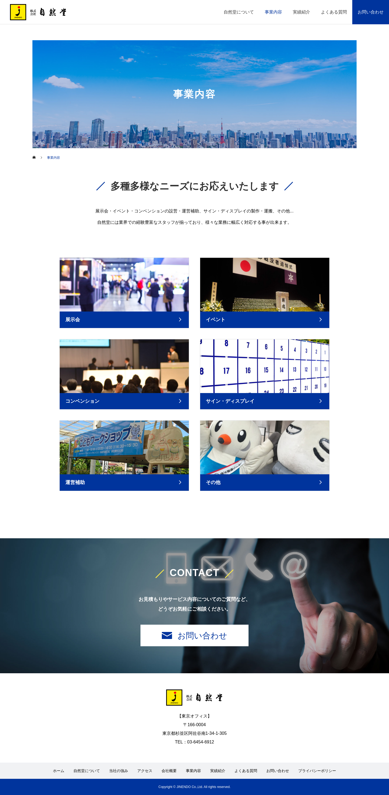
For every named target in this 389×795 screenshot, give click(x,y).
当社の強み (118, 771)
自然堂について (239, 12)
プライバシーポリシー (317, 771)
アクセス (144, 771)
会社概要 (169, 771)
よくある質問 (334, 12)
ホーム (58, 771)
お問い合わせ (371, 12)
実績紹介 (301, 12)
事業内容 (273, 12)
